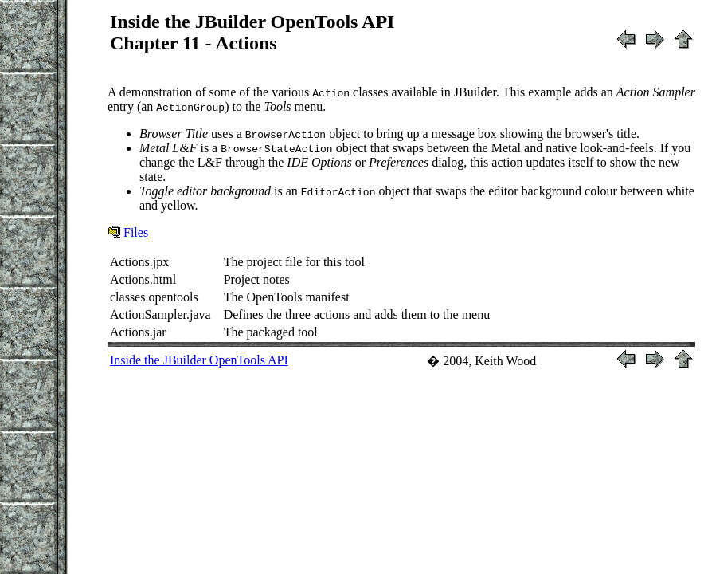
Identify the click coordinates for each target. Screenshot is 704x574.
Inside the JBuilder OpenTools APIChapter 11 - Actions (252, 32)
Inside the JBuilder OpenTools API (199, 360)
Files (135, 232)
